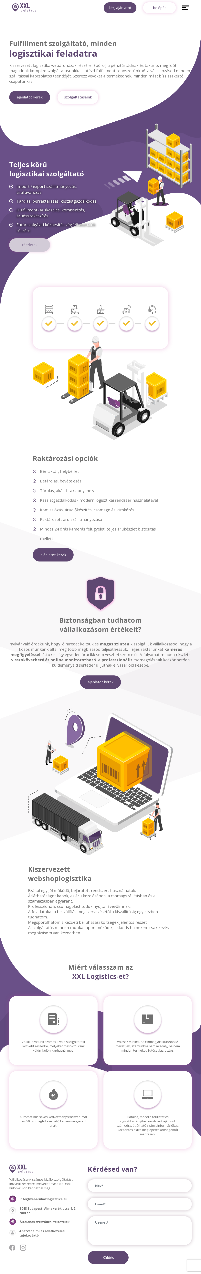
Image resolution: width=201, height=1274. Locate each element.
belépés (159, 7)
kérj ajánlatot (119, 7)
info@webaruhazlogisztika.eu (43, 1199)
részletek (29, 244)
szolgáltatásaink (78, 97)
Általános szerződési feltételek (45, 1222)
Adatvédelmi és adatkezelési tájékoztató (42, 1233)
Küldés (108, 1257)
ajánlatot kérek (30, 97)
